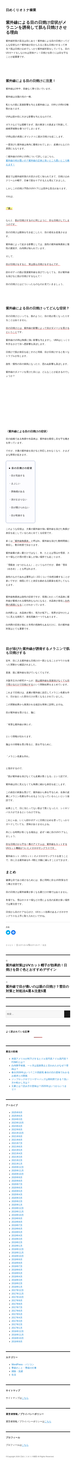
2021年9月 (17, 1136)
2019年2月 (17, 1242)
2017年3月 (17, 1321)
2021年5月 (17, 1150)
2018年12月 (18, 1249)
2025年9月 (17, 1112)
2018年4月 (17, 1276)
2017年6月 (17, 1311)
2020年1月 (17, 1205)
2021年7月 (17, 1143)
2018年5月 (17, 1273)
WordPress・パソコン (23, 1364)
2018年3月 (17, 1280)
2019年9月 (17, 1218)
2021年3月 (17, 1157)
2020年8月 (17, 1181)
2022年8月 (17, 1129)
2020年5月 (17, 1191)
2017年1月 (17, 1328)
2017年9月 (17, 1300)
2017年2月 (17, 1324)
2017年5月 (17, 1314)
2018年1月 (17, 1287)
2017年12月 (18, 1290)
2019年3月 (17, 1239)
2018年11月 (18, 1252)
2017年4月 (17, 1317)
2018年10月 (18, 1256)
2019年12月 (18, 1208)
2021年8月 (17, 1140)
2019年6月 (17, 1228)
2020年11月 (18, 1170)
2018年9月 (17, 1259)
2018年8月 (17, 1263)
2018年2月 (17, 1283)
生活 (44, 945)
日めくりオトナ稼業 (21, 10)
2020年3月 (17, 1198)
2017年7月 (17, 1307)
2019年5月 (17, 1232)
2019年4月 (17, 1235)
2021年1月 (17, 1164)
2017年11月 (18, 1293)
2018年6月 (17, 1270)
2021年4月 (17, 1153)
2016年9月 (17, 1341)
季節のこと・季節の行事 (24, 1368)
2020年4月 (17, 1194)
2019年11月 (18, 1211)
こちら (25, 1398)
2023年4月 (17, 1126)
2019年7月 (17, 1225)
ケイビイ (9, 945)
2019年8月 (17, 1222)
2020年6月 (17, 1187)
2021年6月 (17, 1146)
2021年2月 (17, 1160)
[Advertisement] (38, 402)
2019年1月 (17, 1246)
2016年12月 (18, 1331)
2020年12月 (18, 1167)
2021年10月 (18, 1133)
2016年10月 (18, 1338)
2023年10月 (18, 1122)
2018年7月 (17, 1266)
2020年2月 (17, 1201)
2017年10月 (18, 1297)
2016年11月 (18, 1334)
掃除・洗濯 (17, 1371)
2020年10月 (18, 1174)
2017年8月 (17, 1304)
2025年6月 (17, 1116)
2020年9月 (17, 1177)
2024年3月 (17, 1119)
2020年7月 (17, 1184)
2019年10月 (18, 1215)
